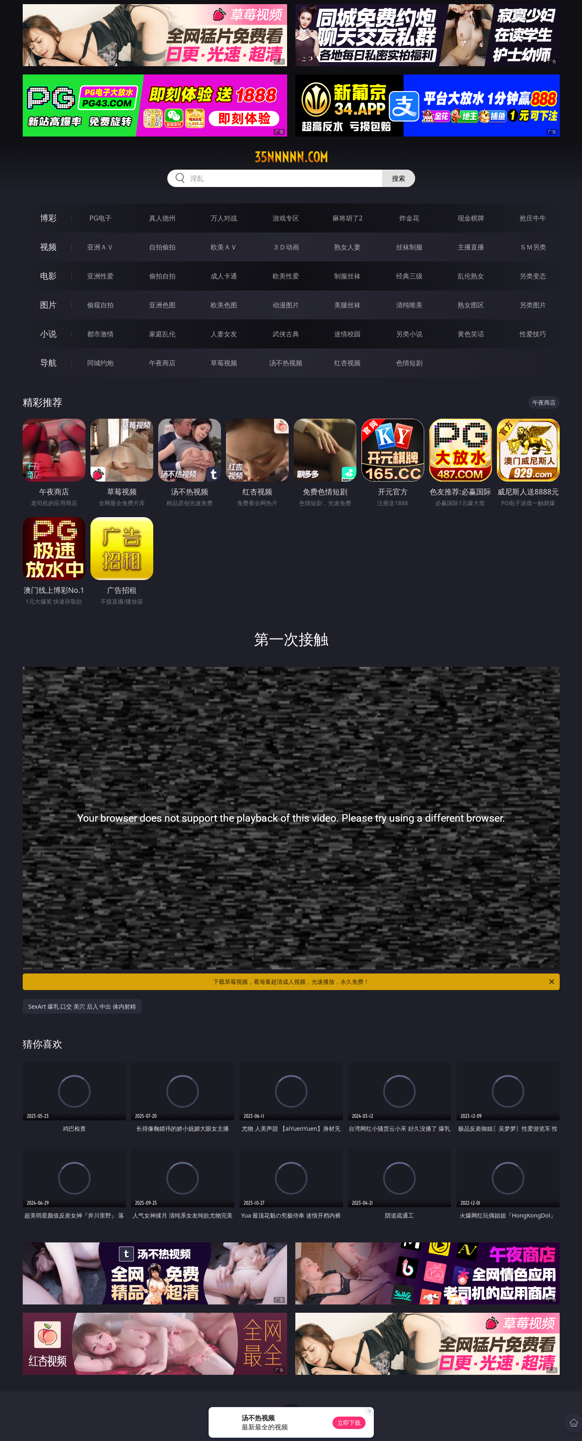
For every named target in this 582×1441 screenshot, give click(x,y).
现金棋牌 (471, 218)
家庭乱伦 (162, 333)
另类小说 (409, 333)
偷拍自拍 (162, 276)
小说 (48, 333)
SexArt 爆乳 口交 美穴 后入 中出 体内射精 (82, 1006)
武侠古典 (286, 333)
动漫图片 (286, 304)
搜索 (398, 178)
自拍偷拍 (162, 247)
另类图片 (533, 304)
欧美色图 (224, 304)
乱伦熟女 (471, 276)
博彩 (48, 217)
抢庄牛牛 (533, 218)
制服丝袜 (347, 276)
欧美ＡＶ (224, 247)
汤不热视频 (285, 362)
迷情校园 (347, 333)
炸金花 (409, 218)
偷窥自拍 (100, 304)
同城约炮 (100, 362)
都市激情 (100, 333)
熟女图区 (471, 304)
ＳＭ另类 (533, 247)
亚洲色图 (162, 304)
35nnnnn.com (291, 157)
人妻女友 (224, 333)
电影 (48, 275)
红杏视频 (347, 362)
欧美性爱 (286, 276)
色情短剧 (409, 362)
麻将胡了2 (348, 218)
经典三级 (409, 276)
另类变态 (533, 276)
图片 (48, 304)
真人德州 (162, 218)
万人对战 (224, 218)
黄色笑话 (471, 333)
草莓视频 (224, 362)
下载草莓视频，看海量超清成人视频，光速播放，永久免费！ (384, 982)
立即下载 (349, 1423)
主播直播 (471, 247)
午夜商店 (162, 362)
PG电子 (101, 218)
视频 (48, 246)
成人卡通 (224, 276)
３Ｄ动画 (286, 247)
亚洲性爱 (100, 276)
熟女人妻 (347, 247)
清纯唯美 (409, 304)
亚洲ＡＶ (100, 247)
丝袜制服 (409, 247)
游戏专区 (286, 218)
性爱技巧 (533, 333)
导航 (48, 362)
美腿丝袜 (347, 304)
